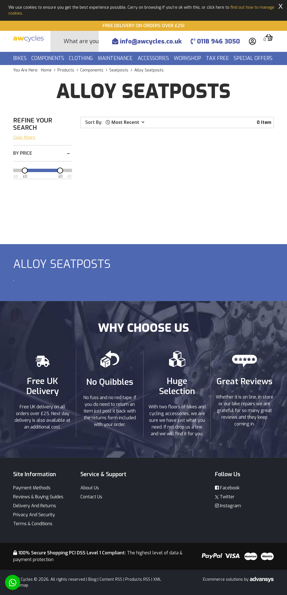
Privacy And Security (34, 515)
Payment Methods (31, 488)
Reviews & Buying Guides (38, 497)
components (91, 70)
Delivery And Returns (34, 506)
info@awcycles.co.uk (147, 41)
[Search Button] (57, 41)
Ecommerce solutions (223, 579)
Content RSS (110, 579)
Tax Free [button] (218, 58)
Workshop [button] (188, 58)
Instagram (228, 506)
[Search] (81, 41)
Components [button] (48, 58)
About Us (89, 488)
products (65, 70)
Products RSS (137, 579)
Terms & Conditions (32, 524)
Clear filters (24, 137)
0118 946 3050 (215, 41)
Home (46, 70)
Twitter (225, 497)
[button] (125, 122)
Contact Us (91, 497)
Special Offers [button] (254, 58)
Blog (92, 579)
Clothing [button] (81, 58)
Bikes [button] (20, 58)
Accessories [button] (154, 58)
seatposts (118, 70)
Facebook (227, 488)
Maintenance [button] (116, 58)
